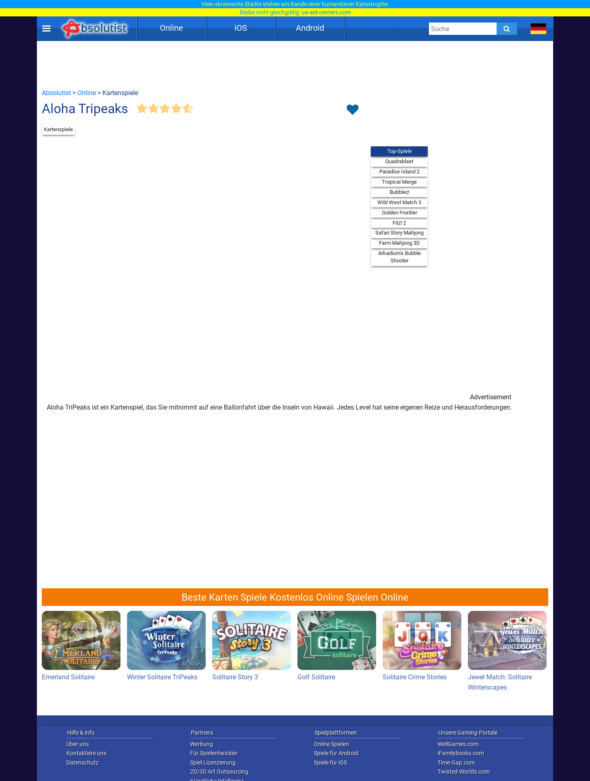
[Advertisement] (295, 64)
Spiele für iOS (330, 762)
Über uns (77, 744)
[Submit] (507, 29)
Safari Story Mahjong (399, 233)
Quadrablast (399, 161)
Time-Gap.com (456, 762)
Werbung (201, 744)
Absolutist (56, 93)
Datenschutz (82, 762)
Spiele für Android (336, 753)
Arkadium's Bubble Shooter (399, 257)
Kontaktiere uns (86, 753)
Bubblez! (399, 192)
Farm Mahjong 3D (399, 243)
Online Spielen (331, 744)
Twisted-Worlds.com (464, 771)
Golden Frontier (399, 212)
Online (171, 28)
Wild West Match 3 (399, 202)
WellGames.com (458, 744)
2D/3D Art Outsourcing (219, 771)
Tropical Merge (399, 182)
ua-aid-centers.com (326, 12)
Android (310, 28)
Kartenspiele (58, 129)
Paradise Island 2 (399, 171)
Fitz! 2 (399, 223)
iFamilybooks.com (461, 753)
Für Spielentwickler (214, 753)
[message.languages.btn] (539, 28)
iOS (240, 28)
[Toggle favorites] (352, 110)
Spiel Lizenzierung (213, 762)
